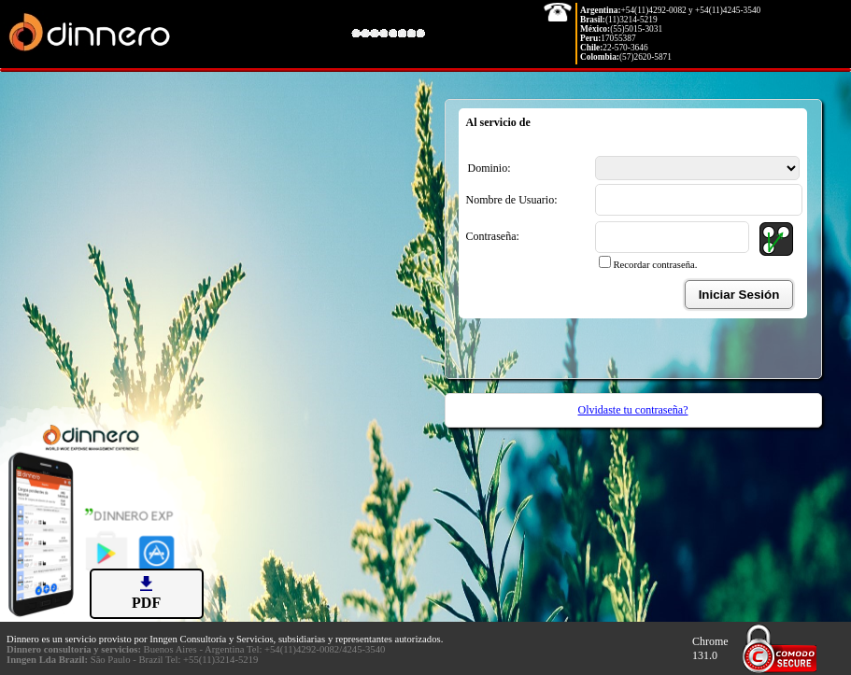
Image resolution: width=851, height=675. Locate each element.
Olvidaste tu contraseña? (633, 409)
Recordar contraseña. (656, 265)
